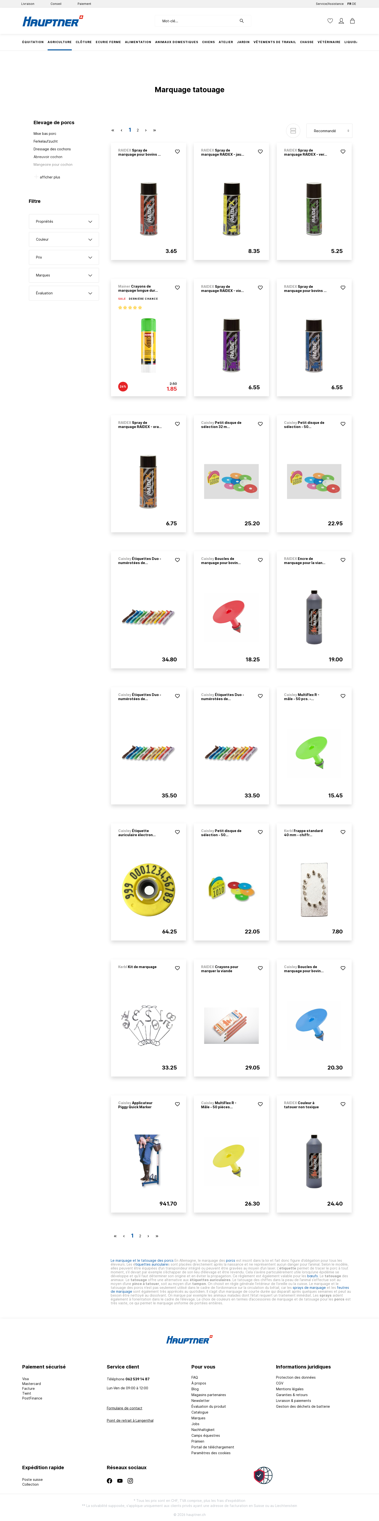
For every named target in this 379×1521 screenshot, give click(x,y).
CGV (279, 1383)
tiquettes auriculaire (151, 1264)
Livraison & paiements (293, 1401)
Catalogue (199, 1412)
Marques (198, 1418)
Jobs (195, 1424)
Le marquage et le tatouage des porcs (143, 1260)
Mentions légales (290, 1389)
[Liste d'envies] (330, 20)
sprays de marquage (310, 1287)
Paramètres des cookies (211, 1453)
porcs (230, 1260)
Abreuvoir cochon (48, 157)
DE (354, 3)
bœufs (312, 1276)
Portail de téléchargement (212, 1447)
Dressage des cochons (52, 149)
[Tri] (329, 130)
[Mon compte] (341, 20)
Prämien (197, 1441)
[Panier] (351, 20)
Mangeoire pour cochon (53, 164)
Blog (195, 1389)
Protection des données (296, 1377)
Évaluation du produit (208, 1406)
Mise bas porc (45, 133)
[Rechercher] (244, 21)
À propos (198, 1383)
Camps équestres (205, 1435)
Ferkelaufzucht (46, 141)
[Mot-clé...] (196, 21)
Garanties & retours (292, 1395)
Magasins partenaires (208, 1395)
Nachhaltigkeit (203, 1430)
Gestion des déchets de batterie (303, 1406)
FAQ (194, 1377)
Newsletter (200, 1401)
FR (349, 3)
